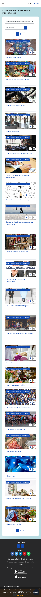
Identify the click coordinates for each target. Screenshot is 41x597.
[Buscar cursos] (14, 28)
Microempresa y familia (13, 524)
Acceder (36, 3)
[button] (29, 3)
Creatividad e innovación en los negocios (19, 200)
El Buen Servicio (11, 363)
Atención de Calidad (12, 131)
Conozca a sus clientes (13, 452)
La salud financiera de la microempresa (18, 498)
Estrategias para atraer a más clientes (18, 407)
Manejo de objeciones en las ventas (17, 79)
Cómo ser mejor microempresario (17, 252)
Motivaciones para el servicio (15, 385)
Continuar (20, 595)
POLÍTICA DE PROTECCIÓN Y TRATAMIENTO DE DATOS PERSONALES (20, 592)
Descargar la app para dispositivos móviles (20, 562)
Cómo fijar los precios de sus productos (19, 153)
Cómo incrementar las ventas (15, 105)
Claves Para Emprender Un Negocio (17, 306)
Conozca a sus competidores (15, 429)
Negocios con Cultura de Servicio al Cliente (19, 333)
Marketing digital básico (13, 57)
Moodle (16, 586)
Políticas (20, 564)
